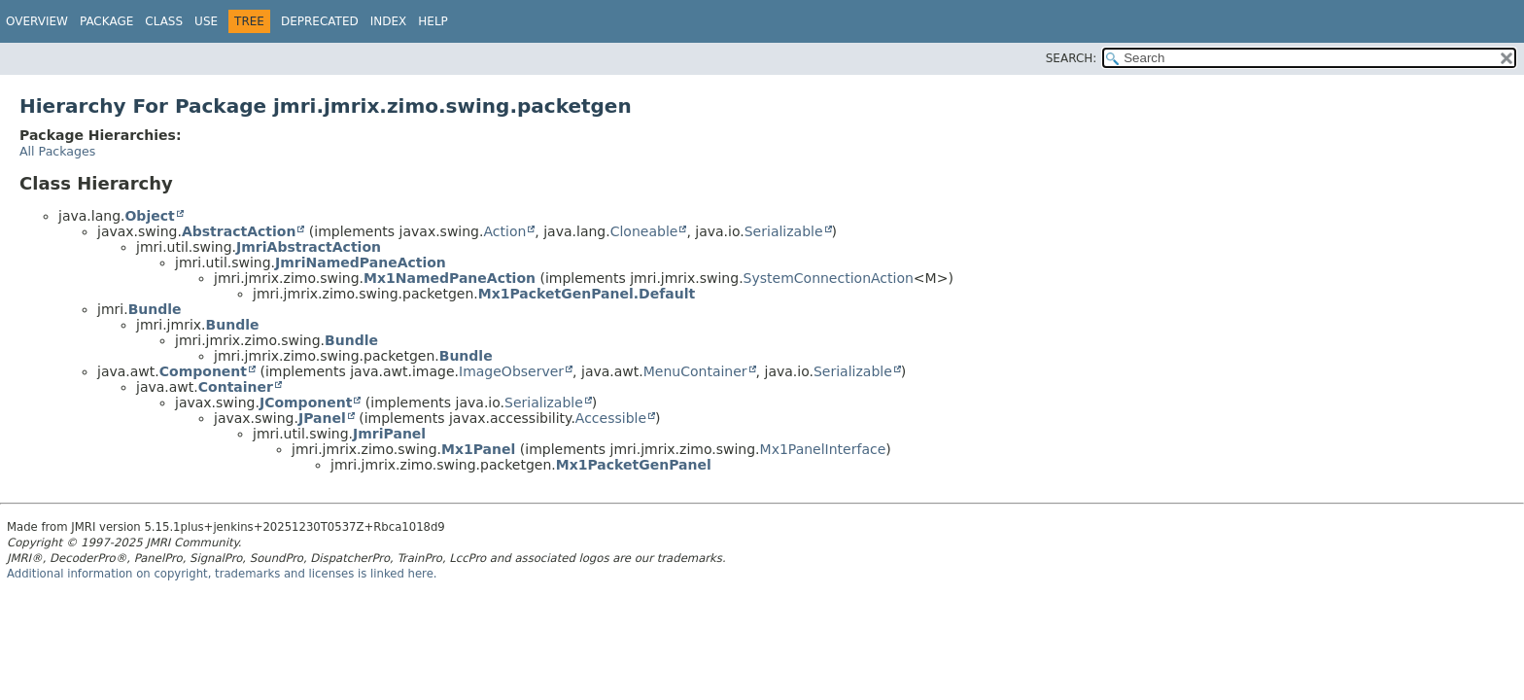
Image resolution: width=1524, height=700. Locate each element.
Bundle (155, 309)
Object (149, 216)
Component (203, 371)
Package (106, 21)
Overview (37, 21)
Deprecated (320, 21)
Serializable (784, 231)
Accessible (610, 418)
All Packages (57, 151)
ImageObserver (511, 371)
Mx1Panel (478, 449)
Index (388, 21)
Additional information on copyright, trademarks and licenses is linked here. (222, 573)
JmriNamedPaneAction (360, 262)
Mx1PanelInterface (823, 449)
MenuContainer (695, 371)
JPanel (322, 418)
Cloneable (644, 231)
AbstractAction (238, 231)
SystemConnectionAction (829, 278)
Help (433, 21)
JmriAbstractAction (308, 247)
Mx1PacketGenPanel (633, 464)
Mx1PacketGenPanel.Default (586, 293)
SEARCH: (1071, 58)
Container (235, 387)
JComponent (306, 402)
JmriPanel (389, 433)
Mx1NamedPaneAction (450, 278)
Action (504, 231)
